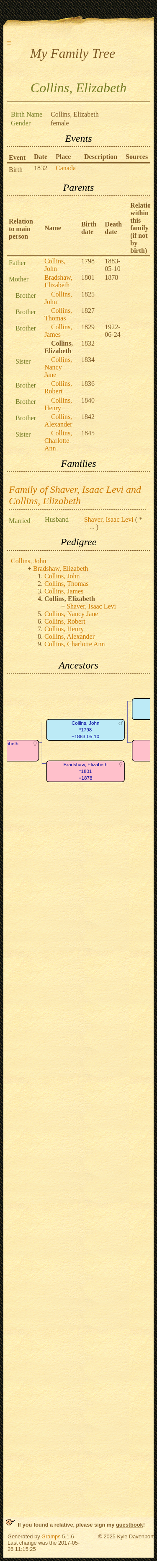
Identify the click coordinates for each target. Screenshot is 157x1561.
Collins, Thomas (58, 314)
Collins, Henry (58, 404)
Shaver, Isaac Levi (109, 519)
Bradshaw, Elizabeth (58, 281)
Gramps (51, 1536)
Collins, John (54, 265)
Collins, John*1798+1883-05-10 (85, 729)
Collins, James (58, 330)
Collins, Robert (58, 387)
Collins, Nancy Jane (58, 367)
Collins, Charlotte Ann (58, 440)
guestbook (129, 1525)
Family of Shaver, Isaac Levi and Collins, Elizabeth (75, 495)
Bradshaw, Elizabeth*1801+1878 (86, 771)
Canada (66, 168)
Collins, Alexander (58, 420)
